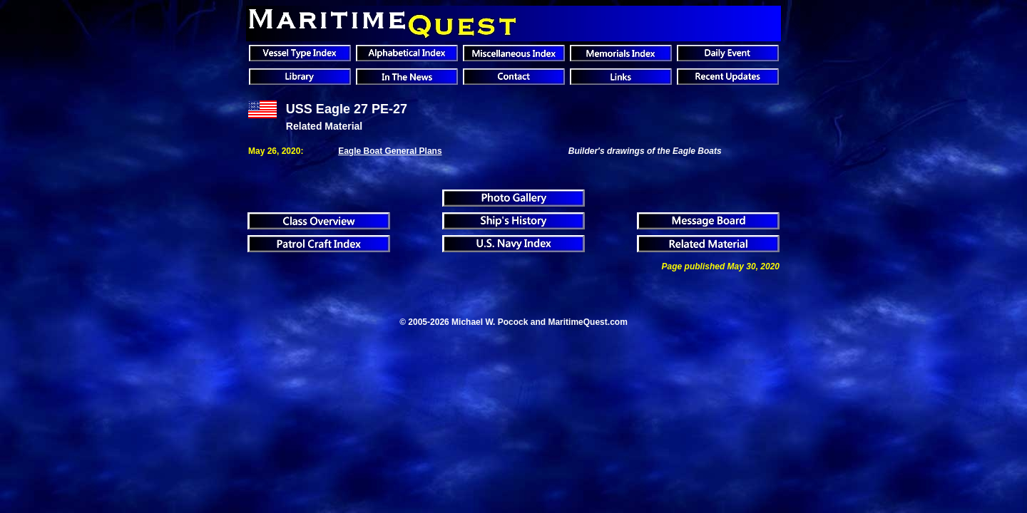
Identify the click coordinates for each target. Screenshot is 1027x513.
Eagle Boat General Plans (389, 151)
